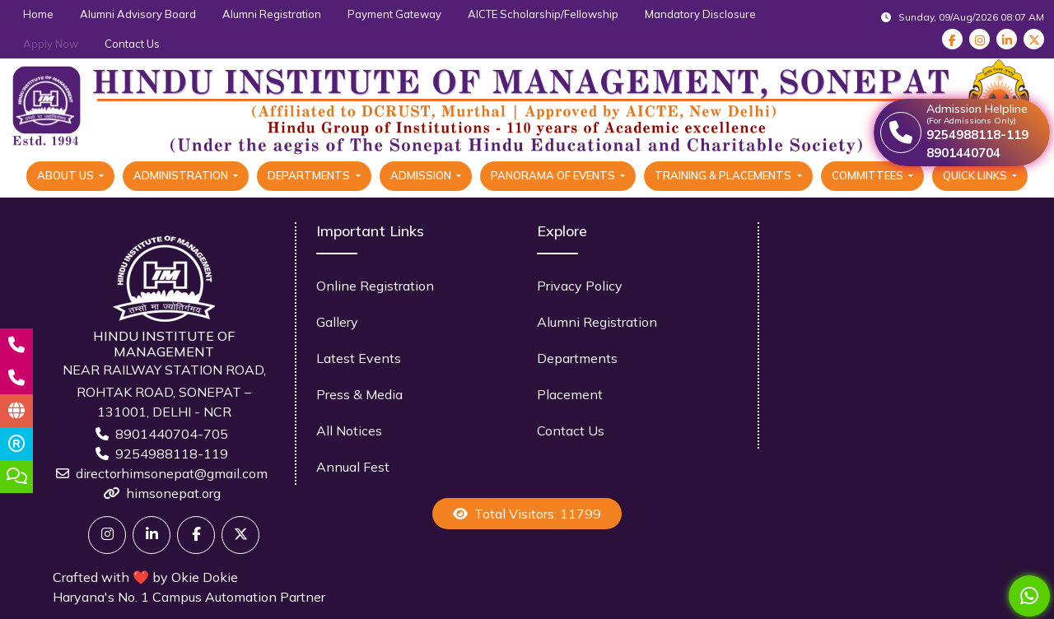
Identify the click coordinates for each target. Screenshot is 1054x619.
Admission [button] (422, 175)
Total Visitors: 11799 (527, 513)
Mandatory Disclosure (700, 14)
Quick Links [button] (976, 175)
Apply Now (50, 43)
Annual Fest (352, 466)
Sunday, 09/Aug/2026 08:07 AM (962, 17)
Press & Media (359, 394)
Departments (577, 358)
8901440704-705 (171, 434)
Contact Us (132, 43)
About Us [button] (66, 175)
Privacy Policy (580, 285)
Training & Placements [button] (724, 175)
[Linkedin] (151, 535)
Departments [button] (310, 175)
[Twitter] (107, 535)
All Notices (349, 430)
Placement (570, 394)
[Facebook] (196, 535)
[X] (240, 535)
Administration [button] (182, 175)
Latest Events (358, 358)
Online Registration (375, 285)
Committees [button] (869, 175)
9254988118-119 (171, 453)
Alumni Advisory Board (138, 14)
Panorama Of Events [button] (554, 175)
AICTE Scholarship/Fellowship (543, 14)
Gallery (337, 322)
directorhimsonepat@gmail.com (172, 473)
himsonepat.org (173, 493)
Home (38, 14)
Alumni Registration (271, 14)
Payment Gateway (394, 14)
